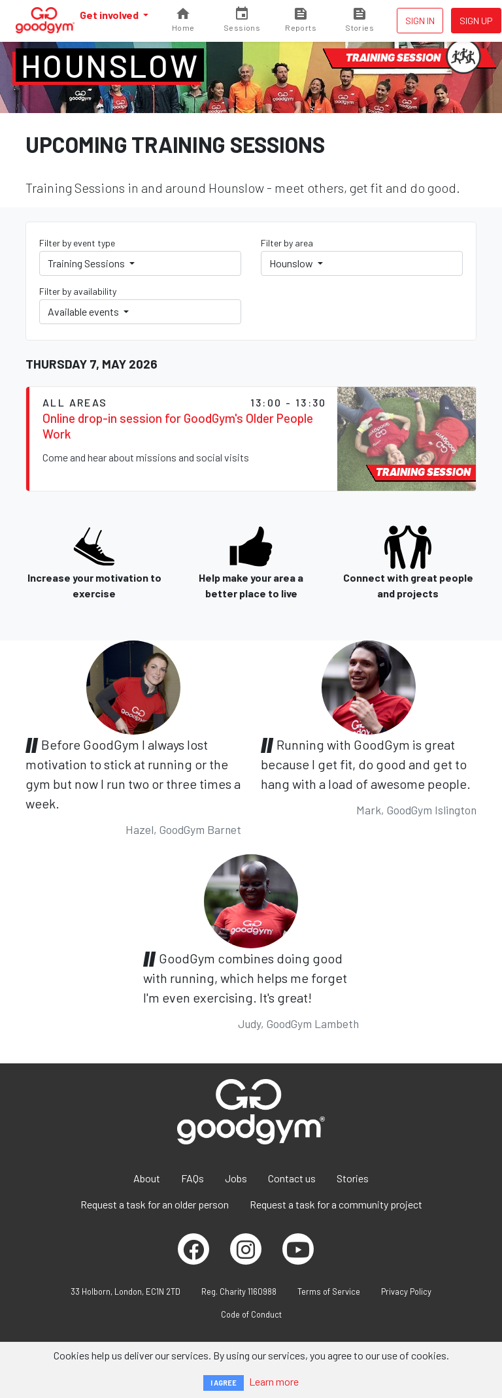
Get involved (110, 14)
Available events (84, 311)
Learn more (274, 1381)
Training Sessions (87, 263)
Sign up (476, 20)
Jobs (236, 1178)
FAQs (192, 1178)
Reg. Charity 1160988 (238, 1291)
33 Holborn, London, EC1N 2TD (125, 1291)
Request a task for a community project (336, 1204)
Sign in (420, 20)
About (146, 1178)
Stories (353, 1178)
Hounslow (110, 65)
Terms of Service (328, 1291)
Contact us (292, 1178)
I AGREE (223, 1382)
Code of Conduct (251, 1314)
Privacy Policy (406, 1291)
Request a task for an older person (154, 1204)
